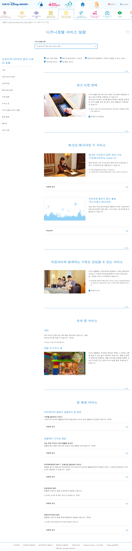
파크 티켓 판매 (51, 58)
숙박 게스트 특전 (8, 77)
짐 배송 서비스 (67, 62)
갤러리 (4, 123)
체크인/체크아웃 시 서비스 (72, 58)
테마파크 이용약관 (62, 545)
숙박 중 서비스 (51, 62)
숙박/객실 (5, 83)
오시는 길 (5, 103)
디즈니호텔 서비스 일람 (11, 110)
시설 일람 (5, 97)
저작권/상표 (76, 545)
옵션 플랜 (5, 117)
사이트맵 (16, 545)
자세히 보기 (95, 290)
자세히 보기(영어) (97, 116)
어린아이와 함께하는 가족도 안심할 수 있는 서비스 (106, 58)
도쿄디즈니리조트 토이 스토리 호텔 (48, 46)
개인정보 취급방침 (29, 545)
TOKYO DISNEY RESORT (15, 4)
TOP (3, 70)
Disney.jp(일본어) (112, 545)
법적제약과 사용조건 (45, 545)
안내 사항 (5, 130)
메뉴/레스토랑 (7, 90)
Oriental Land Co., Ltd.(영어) (93, 545)
